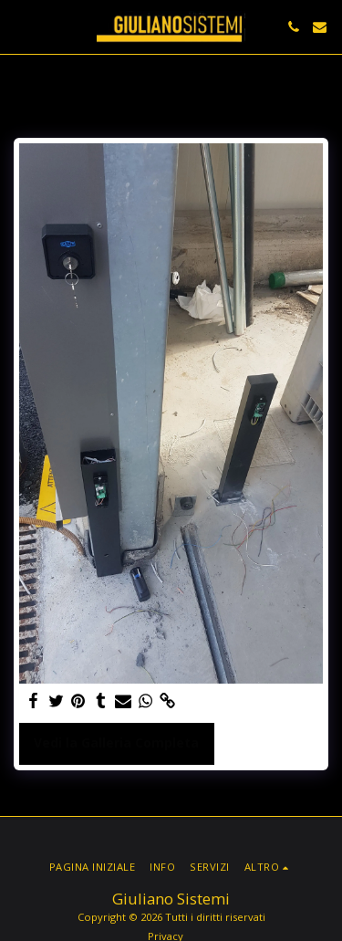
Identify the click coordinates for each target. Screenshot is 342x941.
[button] (20, 26)
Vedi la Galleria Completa (116, 742)
